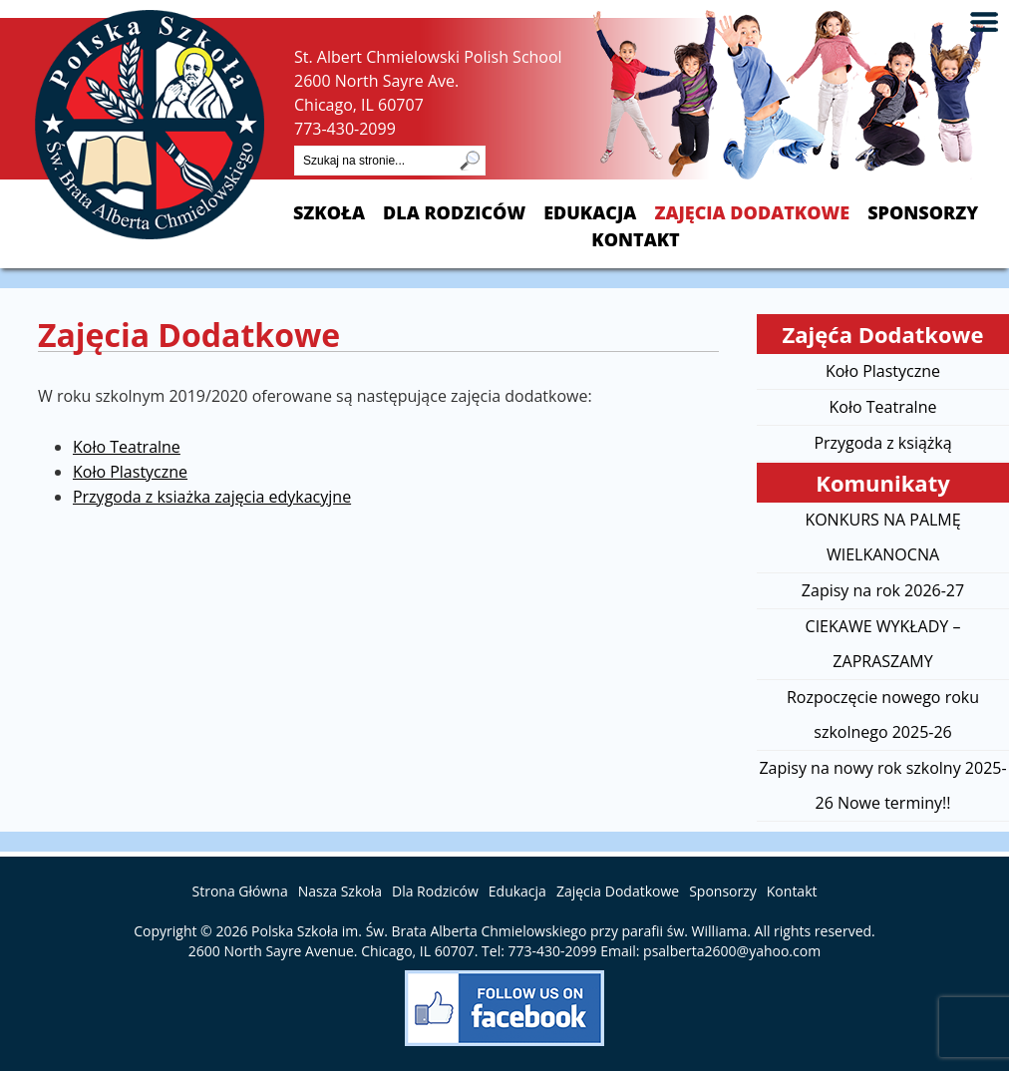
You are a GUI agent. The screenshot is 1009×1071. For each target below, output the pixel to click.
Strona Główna (240, 891)
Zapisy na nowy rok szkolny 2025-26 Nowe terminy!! (882, 785)
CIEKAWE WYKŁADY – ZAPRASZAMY (883, 643)
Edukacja (589, 212)
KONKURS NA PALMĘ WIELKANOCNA (882, 537)
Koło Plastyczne (130, 472)
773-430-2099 (345, 129)
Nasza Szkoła (340, 891)
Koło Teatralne (126, 447)
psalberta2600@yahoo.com (732, 950)
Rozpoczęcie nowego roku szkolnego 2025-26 (883, 714)
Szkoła (329, 212)
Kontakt (635, 239)
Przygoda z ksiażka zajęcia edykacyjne (212, 497)
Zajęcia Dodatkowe (751, 212)
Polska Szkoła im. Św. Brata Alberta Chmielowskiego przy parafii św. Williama (499, 930)
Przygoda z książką (882, 443)
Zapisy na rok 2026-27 (883, 590)
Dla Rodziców (454, 212)
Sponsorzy (922, 212)
